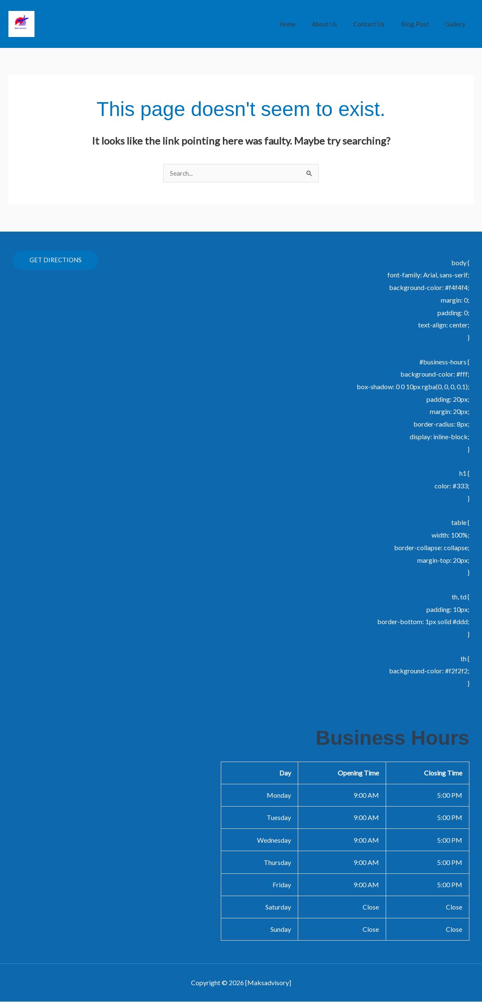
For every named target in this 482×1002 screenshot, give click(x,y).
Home (303, 24)
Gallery (457, 24)
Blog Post (420, 24)
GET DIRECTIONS (55, 260)
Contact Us (377, 24)
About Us (337, 24)
